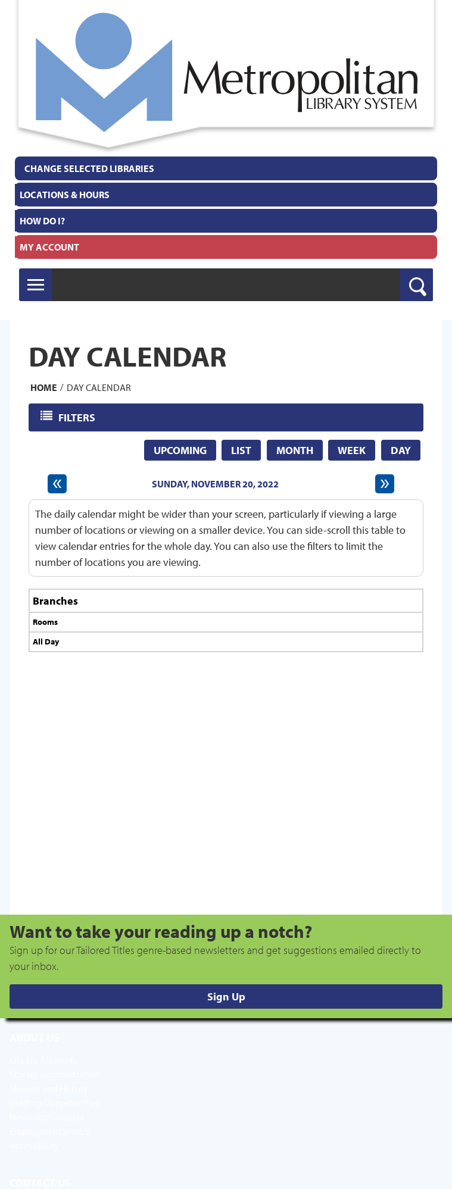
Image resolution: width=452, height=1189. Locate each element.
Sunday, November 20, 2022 (215, 484)
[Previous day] (57, 483)
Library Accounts (43, 1060)
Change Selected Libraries (89, 168)
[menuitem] (226, 194)
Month (294, 450)
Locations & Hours (65, 195)
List (241, 450)
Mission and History (49, 1088)
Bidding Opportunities (54, 1103)
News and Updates (47, 1117)
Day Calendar (99, 387)
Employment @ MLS (50, 1131)
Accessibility (34, 1146)
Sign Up (226, 996)
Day (401, 450)
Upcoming (180, 450)
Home (43, 387)
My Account (49, 247)
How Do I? (42, 221)
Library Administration (55, 1074)
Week (352, 450)
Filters (77, 416)
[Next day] (384, 483)
